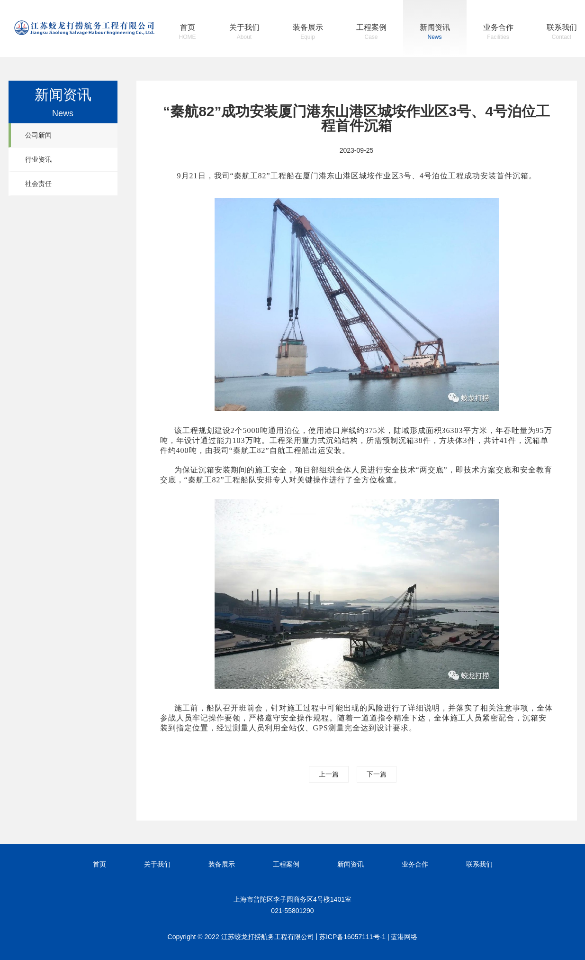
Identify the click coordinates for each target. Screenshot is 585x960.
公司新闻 (38, 135)
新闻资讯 (435, 33)
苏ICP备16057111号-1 (352, 937)
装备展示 (308, 33)
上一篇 (329, 774)
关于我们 (244, 33)
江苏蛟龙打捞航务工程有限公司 (84, 27)
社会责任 (38, 183)
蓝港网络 (404, 937)
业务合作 (498, 33)
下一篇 (377, 774)
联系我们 (562, 33)
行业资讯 (38, 159)
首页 (187, 33)
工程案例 (371, 33)
